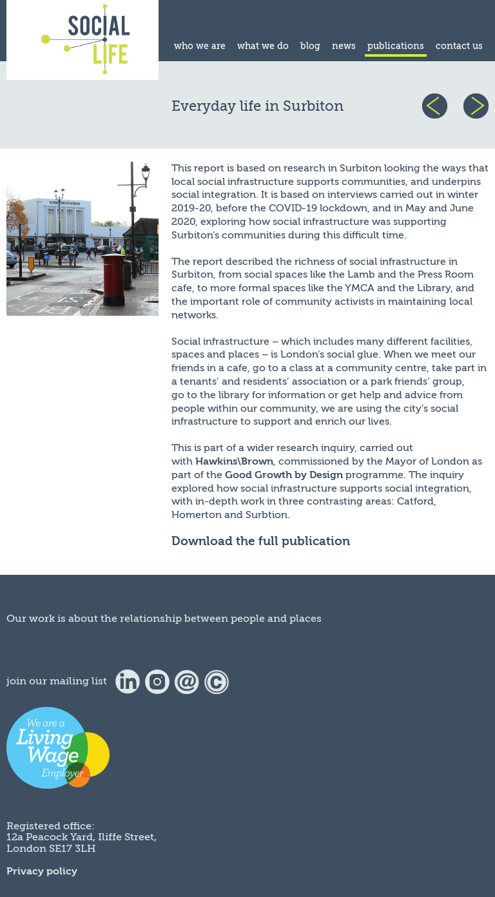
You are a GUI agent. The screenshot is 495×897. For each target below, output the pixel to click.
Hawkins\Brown (234, 461)
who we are (200, 46)
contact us (459, 46)
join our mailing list (56, 681)
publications (395, 46)
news (344, 46)
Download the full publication (260, 541)
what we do (263, 46)
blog (310, 46)
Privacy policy (41, 871)
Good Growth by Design (284, 475)
